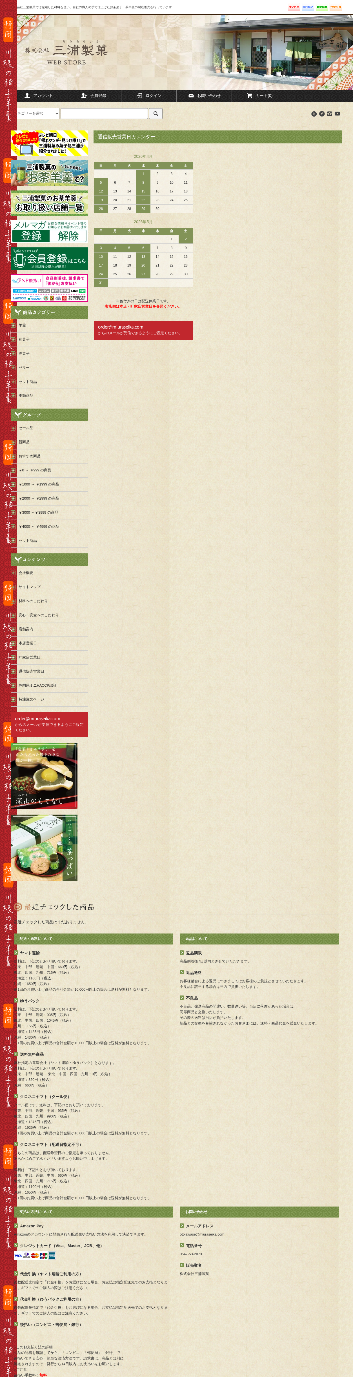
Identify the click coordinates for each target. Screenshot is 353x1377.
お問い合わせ (204, 95)
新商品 (24, 442)
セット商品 (28, 541)
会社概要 (26, 573)
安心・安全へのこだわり (39, 615)
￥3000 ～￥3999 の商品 (38, 513)
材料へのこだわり (33, 601)
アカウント (38, 95)
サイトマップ (30, 587)
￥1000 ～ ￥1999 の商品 (39, 484)
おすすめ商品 (30, 456)
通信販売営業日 (31, 671)
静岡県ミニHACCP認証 (38, 686)
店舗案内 (26, 629)
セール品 (26, 428)
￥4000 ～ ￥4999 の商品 (39, 527)
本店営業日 (28, 643)
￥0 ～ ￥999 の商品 (35, 470)
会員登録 (93, 95)
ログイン (148, 95)
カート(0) (259, 95)
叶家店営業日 (30, 657)
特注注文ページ (31, 699)
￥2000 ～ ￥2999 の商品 (39, 498)
